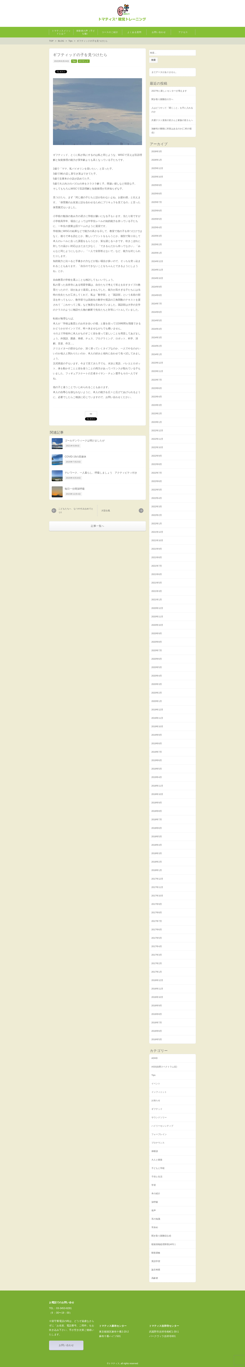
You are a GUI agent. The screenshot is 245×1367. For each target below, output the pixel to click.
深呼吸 (154, 1202)
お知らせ (155, 1100)
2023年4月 (156, 396)
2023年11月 (157, 371)
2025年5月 (156, 219)
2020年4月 (156, 675)
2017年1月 (156, 972)
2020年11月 (157, 616)
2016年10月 (157, 997)
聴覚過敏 (155, 1252)
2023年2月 (156, 413)
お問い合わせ (66, 1345)
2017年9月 (156, 904)
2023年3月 (156, 405)
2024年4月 (156, 329)
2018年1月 (156, 870)
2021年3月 (156, 591)
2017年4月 (156, 946)
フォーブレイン (159, 1134)
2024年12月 (157, 261)
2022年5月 (156, 489)
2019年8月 (156, 743)
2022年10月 (157, 447)
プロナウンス (158, 1142)
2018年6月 (156, 828)
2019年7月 (156, 752)
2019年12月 (157, 709)
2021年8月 (156, 557)
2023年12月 (157, 362)
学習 (153, 1185)
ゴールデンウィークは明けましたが (85, 440)
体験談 (154, 1151)
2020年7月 (156, 650)
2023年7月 (156, 380)
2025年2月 (156, 244)
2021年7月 (156, 566)
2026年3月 (156, 151)
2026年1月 (156, 160)
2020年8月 (156, 642)
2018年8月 (156, 811)
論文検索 (155, 1269)
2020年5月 (156, 667)
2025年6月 (156, 210)
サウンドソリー (159, 1117)
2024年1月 (156, 354)
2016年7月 (156, 1022)
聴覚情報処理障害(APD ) (163, 1244)
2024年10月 (157, 278)
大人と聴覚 (156, 1159)
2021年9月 (156, 549)
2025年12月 (157, 168)
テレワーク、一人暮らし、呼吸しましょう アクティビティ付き (101, 472)
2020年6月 (156, 659)
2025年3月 (156, 236)
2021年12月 (157, 532)
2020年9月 (156, 633)
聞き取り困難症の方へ (162, 99)
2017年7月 (156, 921)
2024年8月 (156, 295)
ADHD (154, 1058)
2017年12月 (157, 879)
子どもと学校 (158, 1168)
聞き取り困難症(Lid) (161, 1235)
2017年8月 (156, 912)
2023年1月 (156, 422)
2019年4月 (156, 777)
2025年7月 (156, 202)
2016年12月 (157, 980)
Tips (74, 61)
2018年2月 (156, 862)
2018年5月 (156, 836)
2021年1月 (156, 599)
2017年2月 (156, 963)
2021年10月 (157, 540)
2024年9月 (156, 286)
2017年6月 (156, 929)
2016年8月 (156, 1014)
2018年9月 (156, 802)
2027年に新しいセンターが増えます (169, 91)
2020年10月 (157, 625)
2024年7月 (156, 303)
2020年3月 (156, 684)
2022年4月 (156, 498)
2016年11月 (157, 988)
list (91, 414)
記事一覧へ (97, 526)
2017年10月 (157, 895)
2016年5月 (156, 1039)
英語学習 (155, 1261)
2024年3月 (156, 337)
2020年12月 (157, 608)
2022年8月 (156, 464)
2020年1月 (156, 701)
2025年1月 (156, 253)
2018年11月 (157, 785)
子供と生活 (156, 1176)
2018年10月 (157, 794)
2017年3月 (156, 955)
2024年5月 (156, 320)
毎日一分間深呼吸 (75, 488)
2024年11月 (157, 269)
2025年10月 (157, 176)
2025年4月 (156, 227)
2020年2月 (156, 692)
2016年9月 (156, 1005)
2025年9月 (156, 185)
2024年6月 (156, 312)
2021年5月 (156, 582)
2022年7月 (156, 473)
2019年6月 (156, 760)
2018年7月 (156, 819)
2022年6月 (156, 481)
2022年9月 (156, 456)
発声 (153, 1210)
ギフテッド (83, 61)
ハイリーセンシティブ (162, 1126)
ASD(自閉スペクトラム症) (164, 1066)
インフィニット (159, 1092)
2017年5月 (156, 938)
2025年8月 (156, 193)
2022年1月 (156, 523)
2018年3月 (156, 853)
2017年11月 (157, 887)
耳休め (154, 1227)
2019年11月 (157, 718)
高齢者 (154, 1278)
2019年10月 (157, 726)
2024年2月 (156, 346)
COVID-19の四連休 (75, 456)
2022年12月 (157, 430)
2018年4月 (156, 845)
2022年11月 (157, 439)
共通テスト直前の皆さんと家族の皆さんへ (172, 120)
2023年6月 (156, 388)
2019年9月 (156, 735)
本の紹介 (155, 1193)
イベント (155, 1083)
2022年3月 (156, 506)
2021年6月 (156, 574)
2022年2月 (156, 515)
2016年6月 (156, 1031)
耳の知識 (155, 1219)
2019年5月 (156, 768)
